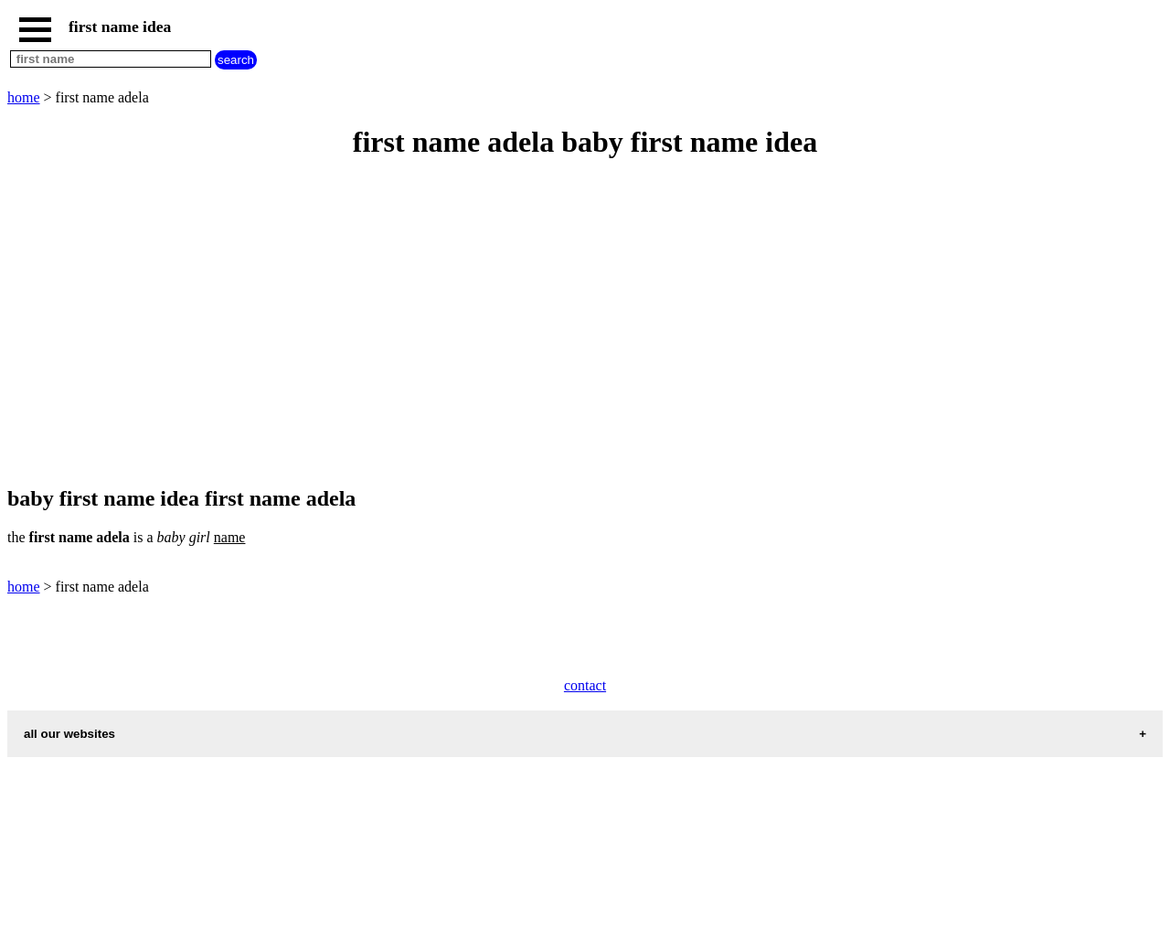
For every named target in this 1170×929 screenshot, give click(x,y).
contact (585, 685)
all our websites (69, 734)
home (23, 97)
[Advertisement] (555, 324)
